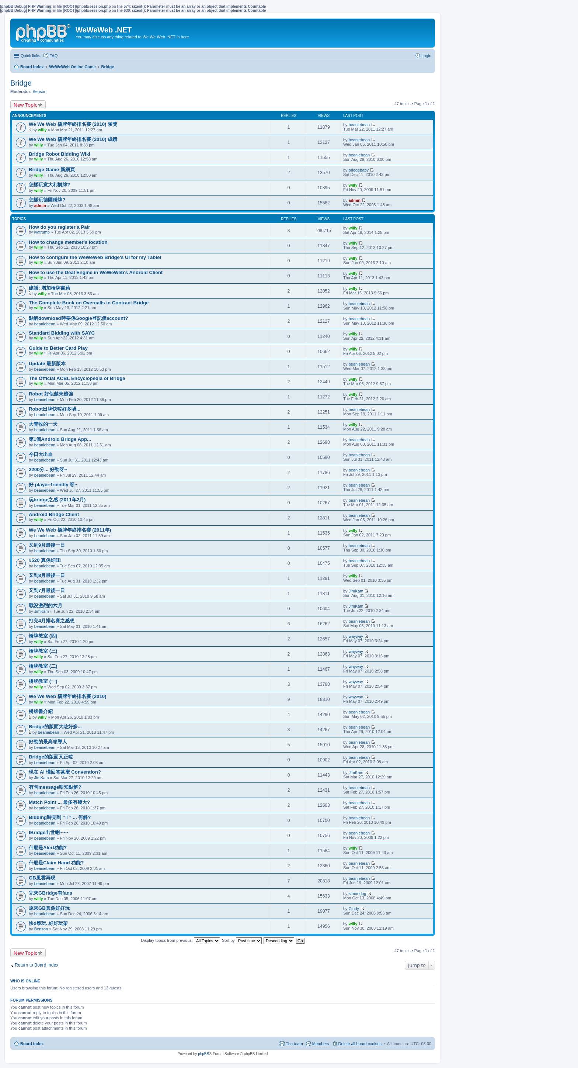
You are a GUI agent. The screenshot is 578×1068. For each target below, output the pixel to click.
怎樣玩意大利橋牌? (49, 184)
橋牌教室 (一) (43, 681)
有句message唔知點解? (55, 787)
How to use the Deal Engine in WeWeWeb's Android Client (96, 272)
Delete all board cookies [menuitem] (360, 1043)
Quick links (30, 55)
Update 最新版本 (47, 363)
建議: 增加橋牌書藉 (49, 288)
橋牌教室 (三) (43, 651)
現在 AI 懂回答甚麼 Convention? (65, 772)
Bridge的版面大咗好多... (55, 726)
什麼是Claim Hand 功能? (56, 862)
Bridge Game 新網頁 (52, 169)
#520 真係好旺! (45, 560)
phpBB (203, 1054)
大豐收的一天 (43, 424)
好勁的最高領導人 (48, 741)
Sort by (242, 940)
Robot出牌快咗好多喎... (54, 409)
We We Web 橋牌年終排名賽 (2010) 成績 (73, 139)
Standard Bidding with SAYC (62, 333)
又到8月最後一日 (47, 575)
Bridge (21, 83)
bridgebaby (359, 170)
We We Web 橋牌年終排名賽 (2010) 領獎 (73, 124)
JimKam (356, 591)
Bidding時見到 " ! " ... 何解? (60, 817)
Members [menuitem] (320, 1043)
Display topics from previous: (180, 940)
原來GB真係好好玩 (49, 908)
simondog (357, 893)
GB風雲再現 (42, 878)
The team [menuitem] (294, 1043)
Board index (32, 1043)
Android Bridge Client (54, 514)
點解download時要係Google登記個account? (78, 318)
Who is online (25, 981)
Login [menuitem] (426, 55)
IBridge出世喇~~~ (49, 832)
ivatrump (42, 232)
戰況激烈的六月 (45, 605)
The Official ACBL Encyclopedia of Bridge (77, 378)
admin (40, 205)
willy (42, 130)
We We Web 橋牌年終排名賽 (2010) (67, 696)
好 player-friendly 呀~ (53, 484)
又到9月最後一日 (47, 545)
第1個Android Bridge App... (60, 439)
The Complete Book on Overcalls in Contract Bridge (89, 302)
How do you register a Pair (59, 227)
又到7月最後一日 (47, 590)
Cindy (354, 908)
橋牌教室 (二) (43, 666)
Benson (39, 91)
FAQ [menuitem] (53, 55)
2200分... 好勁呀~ (48, 469)
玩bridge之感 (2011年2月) (57, 499)
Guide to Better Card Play (58, 348)
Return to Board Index (36, 965)
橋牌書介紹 (41, 711)
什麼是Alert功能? (48, 847)
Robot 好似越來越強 (51, 394)
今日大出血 (41, 454)
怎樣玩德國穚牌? (47, 200)
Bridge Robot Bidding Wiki (59, 154)
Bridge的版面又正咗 (51, 757)
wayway (356, 636)
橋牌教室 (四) (43, 636)
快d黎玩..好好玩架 (48, 923)
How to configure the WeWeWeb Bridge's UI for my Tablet (95, 257)
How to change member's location (68, 242)
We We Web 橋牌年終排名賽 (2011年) (70, 530)
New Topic (25, 104)
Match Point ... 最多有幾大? (59, 802)
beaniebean (359, 124)
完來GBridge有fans (50, 893)
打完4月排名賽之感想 (51, 620)
